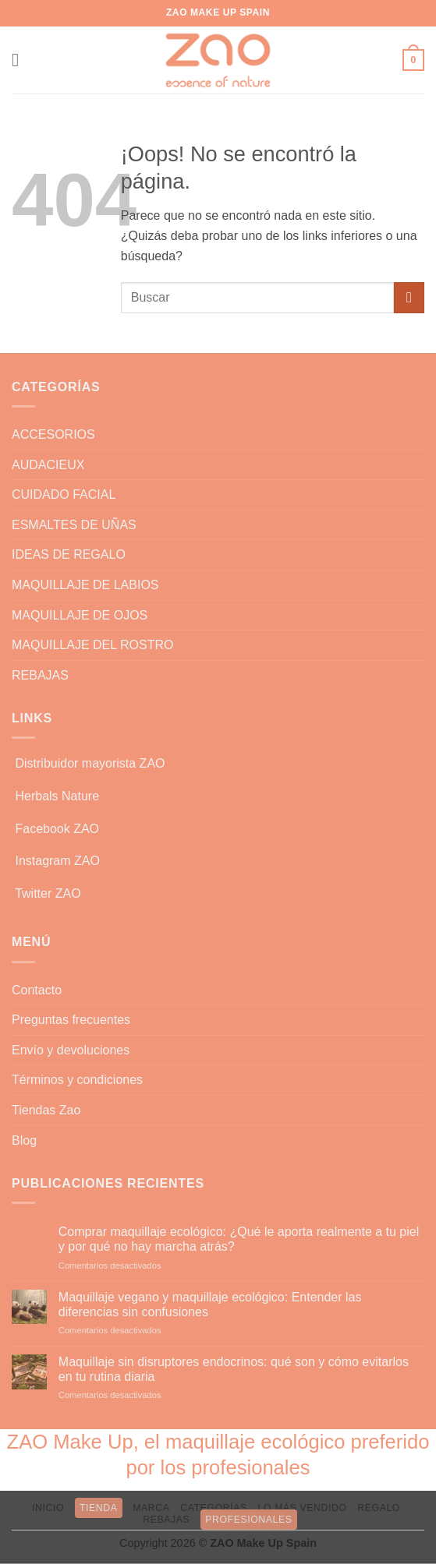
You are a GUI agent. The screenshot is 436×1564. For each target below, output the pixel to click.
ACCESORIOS (53, 434)
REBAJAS (40, 675)
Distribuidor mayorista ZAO (90, 763)
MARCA (151, 1507)
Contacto (37, 990)
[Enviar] (409, 297)
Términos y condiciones (77, 1079)
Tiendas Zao (46, 1110)
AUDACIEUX (48, 464)
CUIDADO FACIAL (63, 494)
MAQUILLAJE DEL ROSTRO (92, 644)
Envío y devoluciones (70, 1050)
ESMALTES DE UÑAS (74, 524)
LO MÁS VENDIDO (302, 1507)
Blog (24, 1140)
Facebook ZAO (57, 828)
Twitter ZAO (47, 893)
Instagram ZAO (57, 860)
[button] (21, 60)
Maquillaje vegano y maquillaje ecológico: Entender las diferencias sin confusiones (210, 1304)
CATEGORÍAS (213, 1507)
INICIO (48, 1507)
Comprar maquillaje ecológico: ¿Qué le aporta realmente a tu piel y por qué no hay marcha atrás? (238, 1239)
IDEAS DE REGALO (69, 554)
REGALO (378, 1507)
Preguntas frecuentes (71, 1019)
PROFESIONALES (248, 1519)
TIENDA (99, 1507)
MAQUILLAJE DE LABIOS (85, 584)
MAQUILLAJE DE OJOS (79, 615)
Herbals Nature (57, 796)
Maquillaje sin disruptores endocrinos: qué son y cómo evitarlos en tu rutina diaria (233, 1369)
